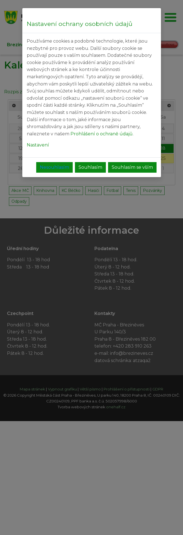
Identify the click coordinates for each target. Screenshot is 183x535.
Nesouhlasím (54, 167)
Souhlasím (90, 167)
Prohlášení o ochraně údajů (101, 133)
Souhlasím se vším (132, 167)
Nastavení (38, 145)
